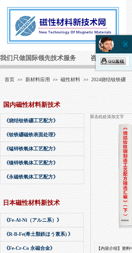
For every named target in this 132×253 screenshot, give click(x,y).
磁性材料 (70, 79)
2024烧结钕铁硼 (108, 79)
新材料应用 (37, 79)
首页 (9, 79)
